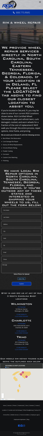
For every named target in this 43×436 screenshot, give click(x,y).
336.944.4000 (21, 340)
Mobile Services (15, 415)
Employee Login (35, 415)
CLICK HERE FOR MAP (21, 316)
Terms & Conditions (25, 415)
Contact (37, 405)
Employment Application (20, 419)
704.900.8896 (21, 324)
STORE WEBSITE (22, 314)
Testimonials (21, 405)
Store (27, 405)
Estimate (32, 405)
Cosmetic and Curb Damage (15, 410)
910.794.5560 (21, 307)
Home (4, 405)
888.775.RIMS (21, 12)
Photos (15, 405)
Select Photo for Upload (21, 274)
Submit (21, 284)
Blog (28, 419)
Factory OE (37, 410)
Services (9, 405)
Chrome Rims (6, 415)
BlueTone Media (24, 434)
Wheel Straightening (28, 410)
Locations (4, 410)
